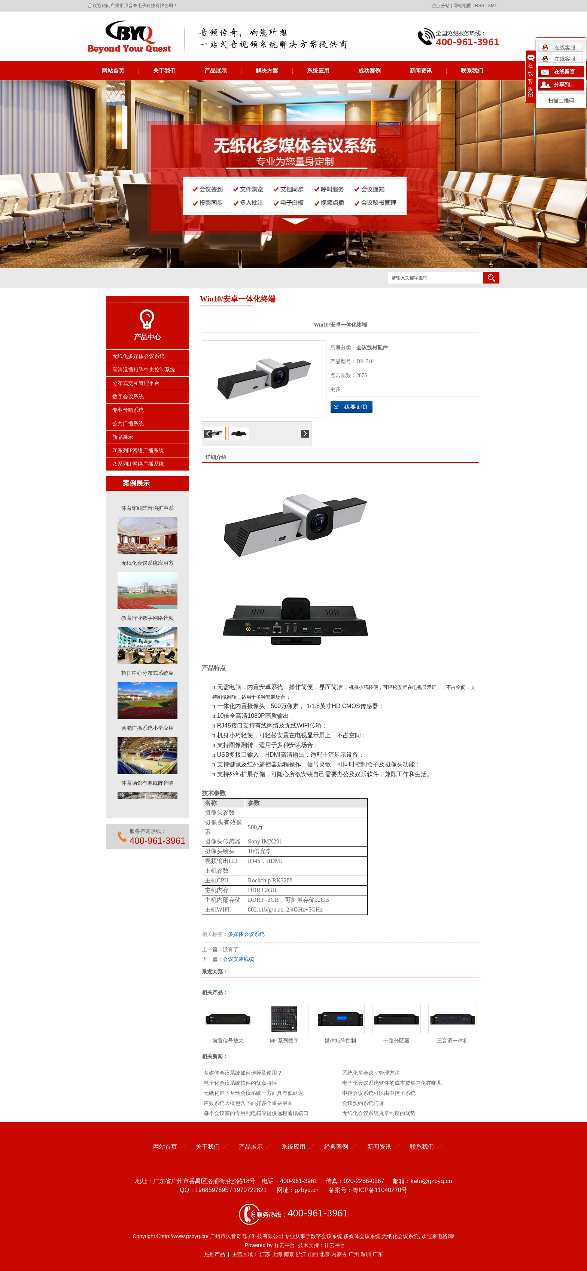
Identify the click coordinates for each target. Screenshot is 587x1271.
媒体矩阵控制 (340, 1041)
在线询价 (351, 407)
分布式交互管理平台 (135, 383)
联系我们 (472, 70)
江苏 (265, 1254)
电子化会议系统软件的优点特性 (240, 1083)
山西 (313, 1254)
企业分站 (441, 5)
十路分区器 (396, 1041)
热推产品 (214, 1254)
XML (492, 5)
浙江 (301, 1254)
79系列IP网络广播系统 (138, 464)
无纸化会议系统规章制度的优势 (379, 1113)
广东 (377, 1254)
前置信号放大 (228, 1041)
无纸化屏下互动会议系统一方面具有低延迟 (253, 1093)
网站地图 (462, 5)
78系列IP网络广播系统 (138, 450)
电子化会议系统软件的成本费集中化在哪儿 (392, 1083)
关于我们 (164, 70)
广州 (354, 1254)
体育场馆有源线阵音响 (147, 784)
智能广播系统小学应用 (147, 729)
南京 (289, 1254)
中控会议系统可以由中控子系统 (379, 1093)
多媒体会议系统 (246, 934)
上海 (277, 1254)
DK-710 (365, 361)
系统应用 (318, 70)
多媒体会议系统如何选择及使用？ (243, 1073)
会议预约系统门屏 (363, 1103)
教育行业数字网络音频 (147, 619)
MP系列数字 (284, 1041)
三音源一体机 (452, 1041)
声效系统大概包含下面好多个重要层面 (248, 1103)
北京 (324, 1254)
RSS (479, 5)
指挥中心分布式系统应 (147, 674)
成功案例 (369, 70)
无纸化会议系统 (400, 1236)
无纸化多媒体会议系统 (138, 356)
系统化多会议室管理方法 (371, 1073)
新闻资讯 (421, 70)
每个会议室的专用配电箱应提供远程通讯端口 (256, 1113)
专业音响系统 (128, 410)
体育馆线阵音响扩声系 (147, 509)
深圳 (366, 1254)
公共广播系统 (128, 423)
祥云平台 (284, 1245)
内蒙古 (339, 1254)
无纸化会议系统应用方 (147, 564)
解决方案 (267, 70)
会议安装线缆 (238, 959)
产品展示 (215, 70)
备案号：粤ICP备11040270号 (368, 1190)
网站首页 (113, 70)
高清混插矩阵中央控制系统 (143, 370)
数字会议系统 (128, 396)
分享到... (564, 85)
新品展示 (122, 437)
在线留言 (564, 71)
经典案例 (336, 1146)
